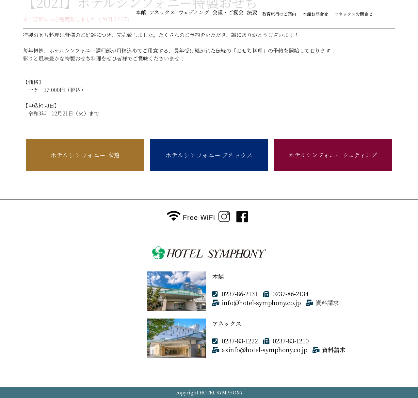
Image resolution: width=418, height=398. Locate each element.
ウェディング (193, 12)
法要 (252, 12)
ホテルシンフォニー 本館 (85, 154)
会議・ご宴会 (228, 12)
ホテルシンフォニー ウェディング (333, 154)
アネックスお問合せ (354, 14)
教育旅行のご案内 (279, 14)
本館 (141, 12)
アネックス (162, 12)
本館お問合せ (315, 14)
